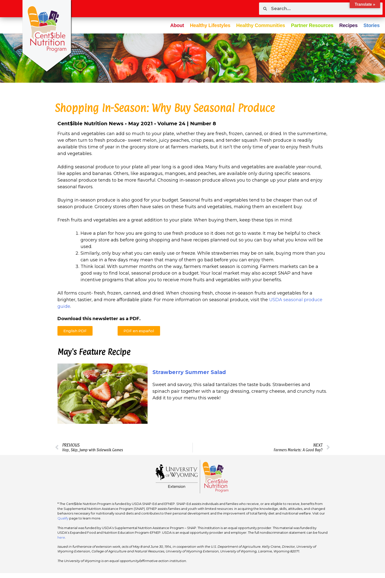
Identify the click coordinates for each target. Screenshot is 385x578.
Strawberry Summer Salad (189, 372)
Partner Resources (312, 25)
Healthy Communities (260, 25)
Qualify (63, 518)
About (177, 25)
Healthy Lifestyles (210, 25)
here (61, 537)
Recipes (348, 25)
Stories (371, 25)
